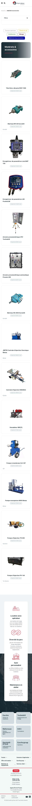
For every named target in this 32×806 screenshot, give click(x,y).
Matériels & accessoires (16, 38)
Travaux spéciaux (10, 30)
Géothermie (12, 34)
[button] (27, 18)
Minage (21, 34)
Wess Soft (15, 800)
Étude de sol (23, 30)
